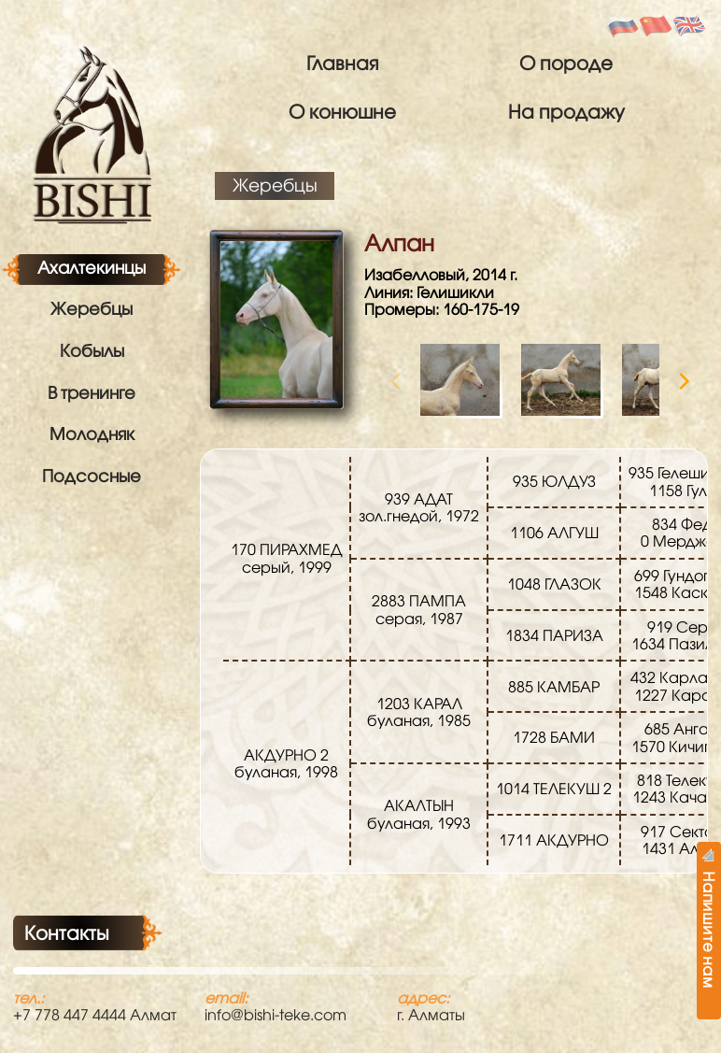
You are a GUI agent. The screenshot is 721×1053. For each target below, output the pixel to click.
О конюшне (342, 111)
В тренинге (91, 392)
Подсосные (91, 475)
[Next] (683, 381)
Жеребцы (91, 308)
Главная (342, 62)
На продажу (566, 111)
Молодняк (91, 433)
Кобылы (92, 350)
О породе (566, 62)
